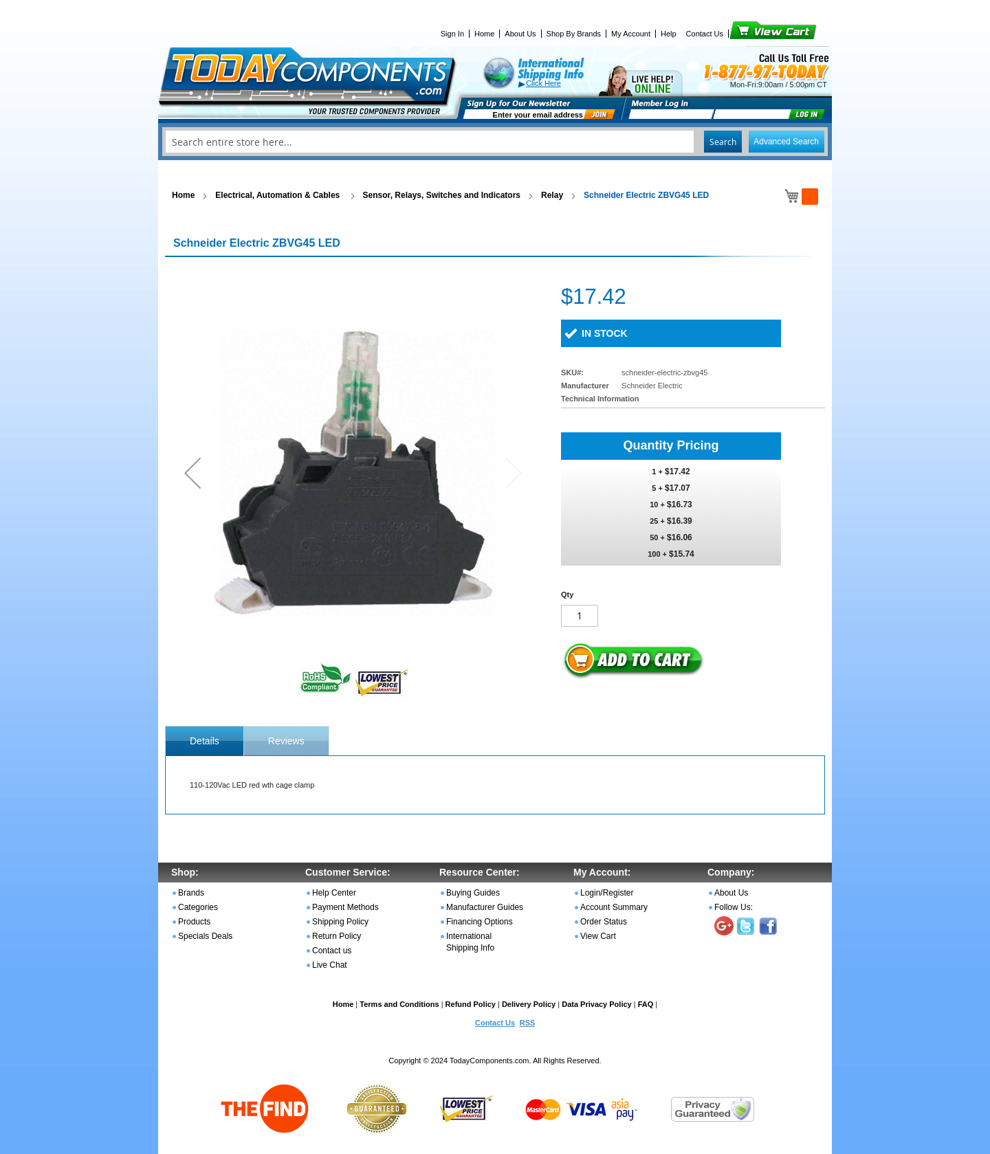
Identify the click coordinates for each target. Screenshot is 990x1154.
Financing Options (479, 921)
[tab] (204, 741)
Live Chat (329, 965)
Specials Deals (205, 936)
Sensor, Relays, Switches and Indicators (441, 195)
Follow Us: (733, 907)
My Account (630, 34)
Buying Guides (473, 893)
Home (484, 34)
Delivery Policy (529, 1004)
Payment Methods (345, 907)
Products (194, 921)
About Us (520, 34)
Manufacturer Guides (484, 907)
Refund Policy (471, 1004)
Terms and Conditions (399, 1004)
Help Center (334, 893)
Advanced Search (786, 141)
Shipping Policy (340, 921)
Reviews (286, 740)
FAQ (646, 1004)
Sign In (452, 34)
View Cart (750, 34)
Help (668, 34)
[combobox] (495, 141)
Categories (198, 907)
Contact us (331, 950)
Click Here (543, 83)
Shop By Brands (574, 34)
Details (204, 740)
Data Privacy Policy (597, 1004)
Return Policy (336, 936)
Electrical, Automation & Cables (278, 195)
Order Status (603, 921)
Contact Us (704, 34)
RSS (528, 1023)
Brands (191, 893)
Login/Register (606, 893)
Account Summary (614, 907)
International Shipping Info (470, 942)
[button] (192, 473)
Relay (552, 195)
